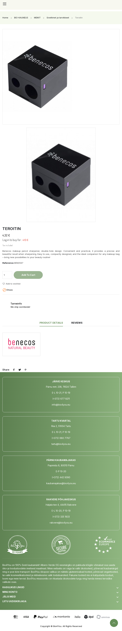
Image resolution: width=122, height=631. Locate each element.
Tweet (20, 369)
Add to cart (28, 275)
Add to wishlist (11, 284)
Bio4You (57, 626)
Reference (8, 263)
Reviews (76, 322)
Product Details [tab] (51, 322)
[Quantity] (7, 275)
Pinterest (25, 369)
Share (14, 369)
